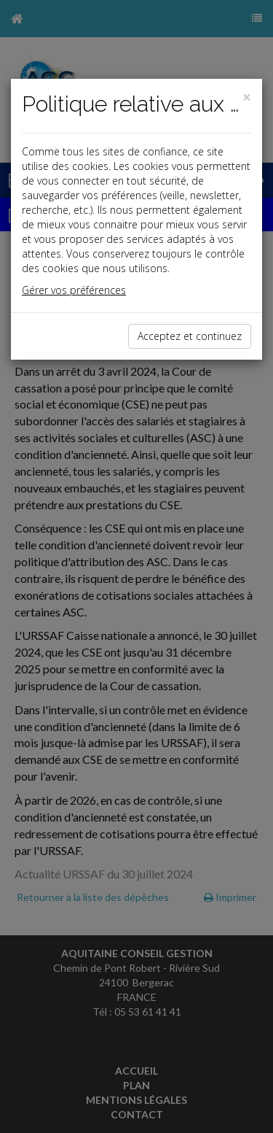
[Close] (246, 97)
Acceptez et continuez (190, 336)
